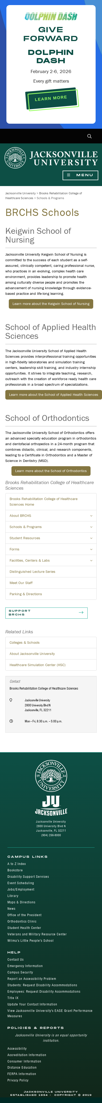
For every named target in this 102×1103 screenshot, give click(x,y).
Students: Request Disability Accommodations (42, 985)
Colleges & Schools (25, 642)
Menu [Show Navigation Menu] (80, 175)
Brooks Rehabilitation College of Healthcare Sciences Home (43, 501)
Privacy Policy (17, 1080)
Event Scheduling (20, 883)
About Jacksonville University (32, 653)
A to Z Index (16, 864)
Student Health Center (24, 927)
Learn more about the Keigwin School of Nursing (51, 303)
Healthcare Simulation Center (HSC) (38, 664)
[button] (89, 136)
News (11, 908)
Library (12, 895)
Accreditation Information (26, 1055)
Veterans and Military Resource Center (37, 934)
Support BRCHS (46, 613)
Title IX (13, 998)
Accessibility (17, 1048)
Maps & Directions (21, 902)
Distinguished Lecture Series (32, 571)
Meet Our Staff (21, 582)
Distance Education (22, 1067)
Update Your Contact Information (32, 1004)
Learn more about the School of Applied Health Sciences (53, 394)
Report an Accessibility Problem (31, 978)
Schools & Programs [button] (53, 528)
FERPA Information (21, 1074)
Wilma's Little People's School (30, 940)
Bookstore (15, 870)
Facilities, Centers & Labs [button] (53, 562)
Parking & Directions (26, 593)
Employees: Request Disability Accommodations (43, 991)
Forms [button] (53, 550)
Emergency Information (25, 966)
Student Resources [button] (53, 539)
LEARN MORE (51, 98)
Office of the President (24, 915)
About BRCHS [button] (53, 517)
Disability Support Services (28, 876)
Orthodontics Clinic (21, 921)
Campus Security (20, 972)
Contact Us (15, 959)
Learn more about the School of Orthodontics (51, 470)
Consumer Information (24, 1061)
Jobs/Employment (20, 889)
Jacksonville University (20, 193)
